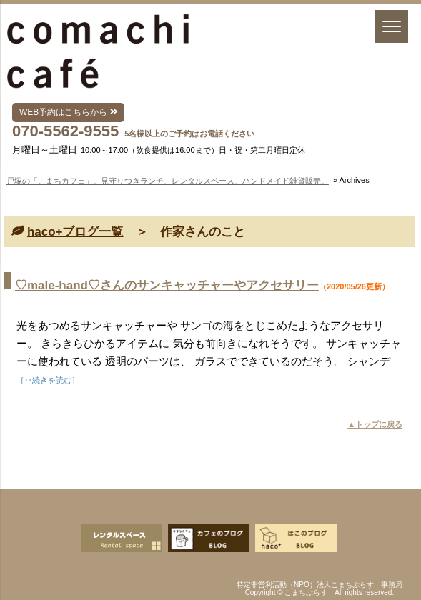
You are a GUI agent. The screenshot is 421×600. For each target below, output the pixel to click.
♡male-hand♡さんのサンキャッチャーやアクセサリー (167, 285)
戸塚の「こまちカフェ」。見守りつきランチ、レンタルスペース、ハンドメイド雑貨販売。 (167, 180)
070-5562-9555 (65, 131)
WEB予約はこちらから (68, 112)
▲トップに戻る (374, 424)
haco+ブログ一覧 (75, 232)
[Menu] (391, 26)
